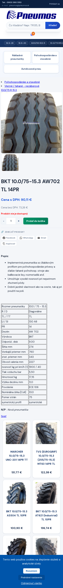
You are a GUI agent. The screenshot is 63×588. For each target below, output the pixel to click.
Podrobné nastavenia (31, 577)
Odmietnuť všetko (31, 583)
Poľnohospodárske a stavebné (45, 57)
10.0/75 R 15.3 (9, 90)
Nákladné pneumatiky (17, 57)
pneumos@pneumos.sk (19, 5)
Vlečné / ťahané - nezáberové (22, 86)
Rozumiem (31, 571)
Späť (3, 416)
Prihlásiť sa (54, 4)
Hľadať (53, 25)
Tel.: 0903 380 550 (12, 2)
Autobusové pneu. (31, 68)
